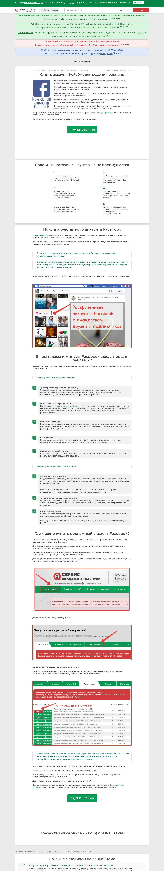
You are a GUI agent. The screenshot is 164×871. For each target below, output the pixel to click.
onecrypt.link (106, 52)
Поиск (141, 8)
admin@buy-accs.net (32, 3)
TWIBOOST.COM (25, 31)
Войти (135, 3)
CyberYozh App (52, 39)
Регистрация (120, 3)
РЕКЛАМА (116, 16)
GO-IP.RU (22, 13)
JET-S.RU (35, 22)
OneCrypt (46, 48)
